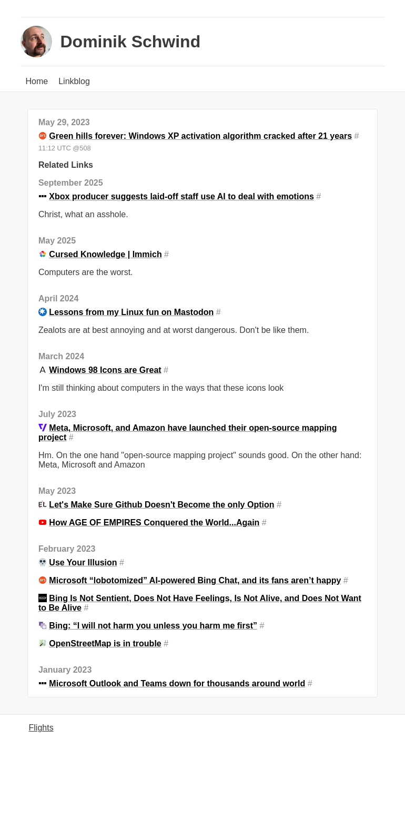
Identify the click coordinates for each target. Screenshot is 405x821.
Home (37, 81)
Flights (41, 727)
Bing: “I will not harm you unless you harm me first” (153, 625)
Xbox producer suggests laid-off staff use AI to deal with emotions (181, 196)
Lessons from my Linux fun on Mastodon (131, 312)
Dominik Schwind (130, 41)
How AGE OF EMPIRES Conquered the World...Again (154, 522)
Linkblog (74, 81)
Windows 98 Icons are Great (105, 370)
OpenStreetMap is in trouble (105, 643)
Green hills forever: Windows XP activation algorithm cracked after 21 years (200, 135)
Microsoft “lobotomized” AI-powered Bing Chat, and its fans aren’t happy (195, 580)
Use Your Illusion (83, 562)
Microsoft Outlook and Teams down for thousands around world (177, 683)
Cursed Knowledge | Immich (105, 254)
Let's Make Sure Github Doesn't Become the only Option (161, 504)
